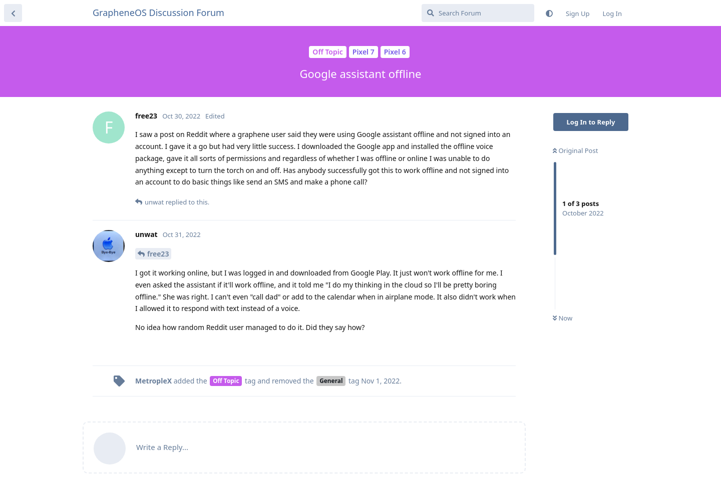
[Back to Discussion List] (13, 13)
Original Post (575, 150)
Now (562, 318)
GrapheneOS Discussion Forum (158, 12)
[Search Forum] (478, 13)
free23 (158, 253)
